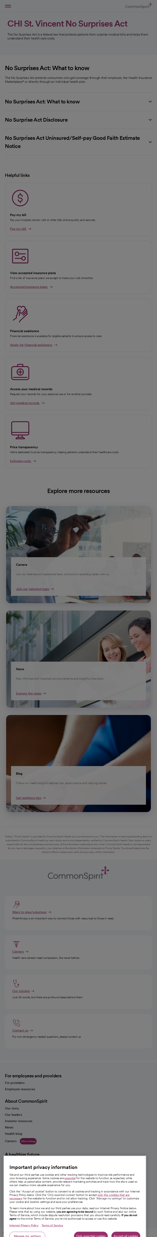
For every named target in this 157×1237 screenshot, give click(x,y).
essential (69, 1201)
